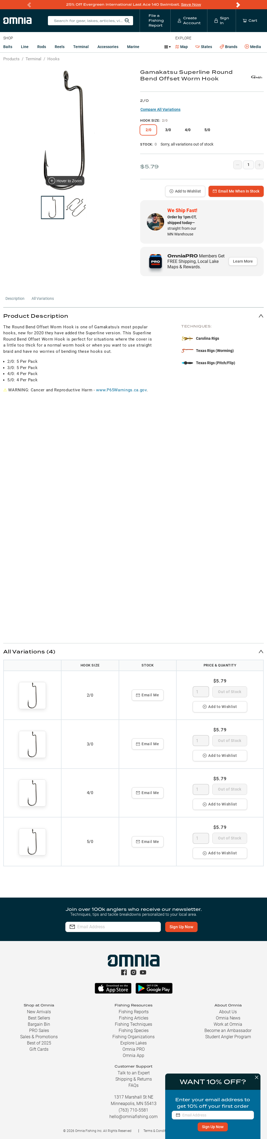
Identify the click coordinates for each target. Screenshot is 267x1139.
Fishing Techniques (133, 1024)
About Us (228, 1011)
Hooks (53, 58)
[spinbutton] (201, 692)
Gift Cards (38, 1049)
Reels (60, 47)
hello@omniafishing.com (133, 1116)
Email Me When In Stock (236, 191)
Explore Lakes (133, 1043)
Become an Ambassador (227, 1030)
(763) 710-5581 (133, 1110)
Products (11, 58)
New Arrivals (39, 1011)
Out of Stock (229, 692)
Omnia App (133, 1055)
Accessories (107, 47)
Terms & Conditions (157, 1131)
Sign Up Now (213, 1127)
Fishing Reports (134, 1011)
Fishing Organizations (133, 1036)
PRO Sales (39, 1030)
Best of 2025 (39, 1043)
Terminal (81, 47)
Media (253, 46)
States (203, 47)
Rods (41, 47)
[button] (133, 315)
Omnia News (228, 1018)
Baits (7, 47)
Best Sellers (39, 1018)
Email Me (147, 695)
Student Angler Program (228, 1036)
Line (25, 47)
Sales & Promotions (39, 1036)
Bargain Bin (39, 1024)
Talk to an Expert (134, 1072)
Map (181, 47)
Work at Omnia (228, 1024)
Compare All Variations (160, 109)
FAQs (133, 1085)
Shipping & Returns (133, 1079)
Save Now (191, 4)
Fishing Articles (133, 1018)
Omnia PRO (133, 1049)
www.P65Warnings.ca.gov (121, 390)
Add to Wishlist (185, 191)
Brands (228, 47)
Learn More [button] (243, 261)
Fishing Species (134, 1030)
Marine (133, 47)
